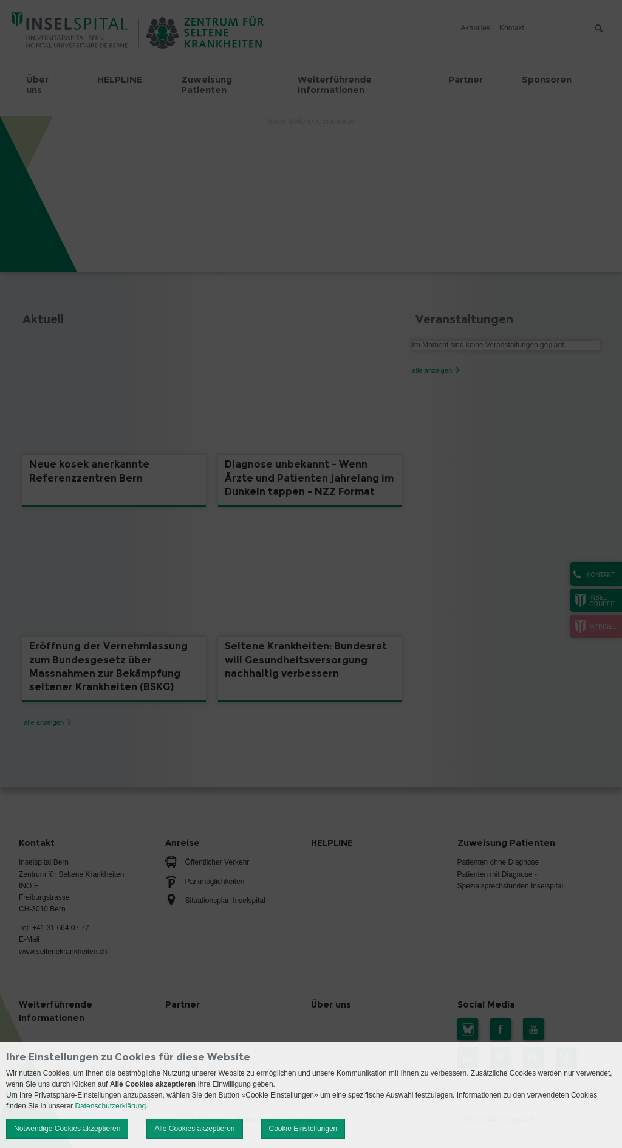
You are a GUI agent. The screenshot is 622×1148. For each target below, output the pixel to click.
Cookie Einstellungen (303, 1128)
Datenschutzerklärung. (111, 1106)
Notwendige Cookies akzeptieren (67, 1128)
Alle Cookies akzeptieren (194, 1128)
